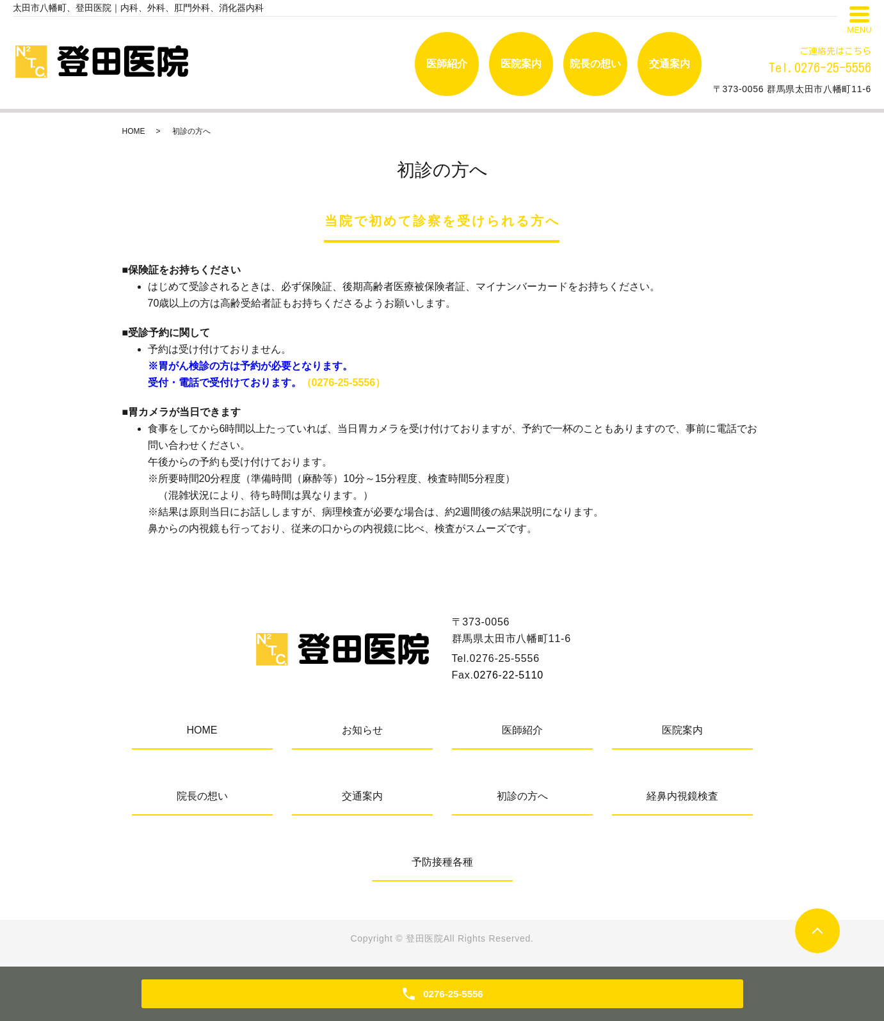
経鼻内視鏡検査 (682, 796)
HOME (133, 131)
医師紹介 (446, 63)
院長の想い (595, 63)
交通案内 (669, 63)
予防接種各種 (442, 861)
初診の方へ (522, 796)
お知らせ (362, 730)
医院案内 (521, 63)
